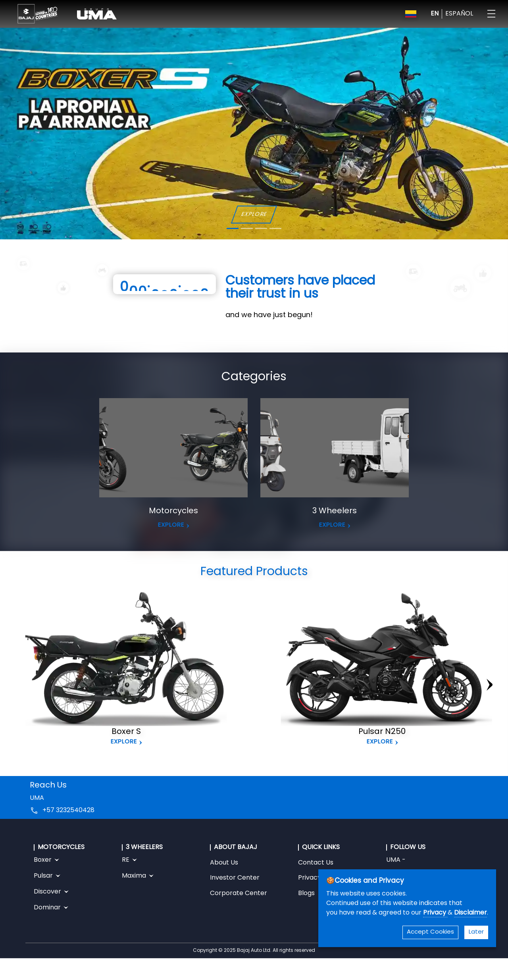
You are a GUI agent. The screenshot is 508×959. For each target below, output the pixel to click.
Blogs (306, 893)
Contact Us (315, 863)
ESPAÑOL (459, 14)
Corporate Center (238, 893)
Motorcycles (173, 511)
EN (435, 14)
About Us (224, 863)
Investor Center (235, 878)
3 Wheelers (334, 511)
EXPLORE (253, 215)
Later (476, 932)
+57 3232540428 (68, 810)
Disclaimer (470, 913)
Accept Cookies (430, 932)
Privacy (435, 913)
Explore (124, 742)
